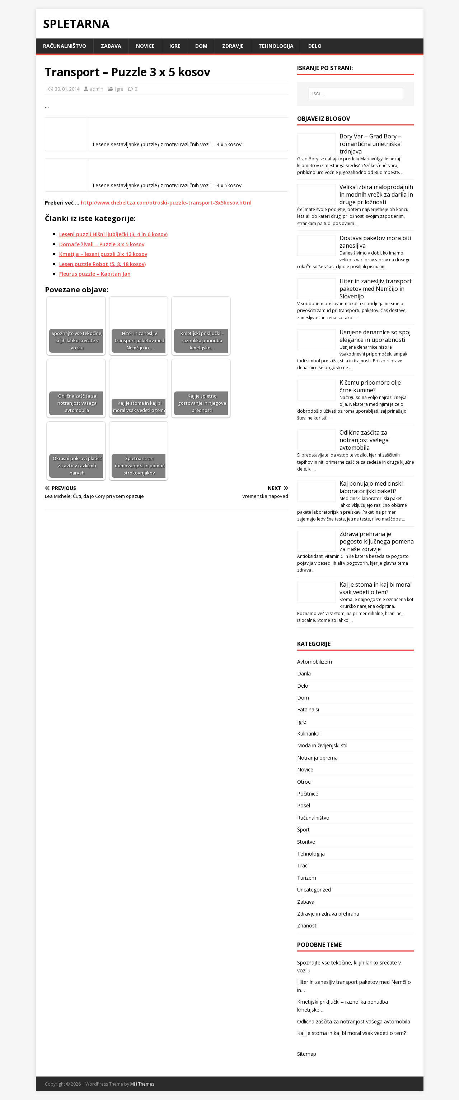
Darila (304, 673)
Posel (303, 805)
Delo (315, 45)
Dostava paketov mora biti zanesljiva (375, 241)
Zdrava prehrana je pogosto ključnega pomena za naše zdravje (376, 541)
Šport (303, 829)
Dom (201, 45)
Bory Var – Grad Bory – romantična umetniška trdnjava (370, 143)
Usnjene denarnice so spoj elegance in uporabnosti (375, 336)
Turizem (306, 877)
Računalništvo (64, 45)
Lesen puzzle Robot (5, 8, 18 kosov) (102, 264)
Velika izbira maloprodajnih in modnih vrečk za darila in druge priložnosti (376, 194)
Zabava (111, 45)
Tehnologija (276, 45)
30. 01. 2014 (67, 89)
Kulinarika (308, 733)
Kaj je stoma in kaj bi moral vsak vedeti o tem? (375, 588)
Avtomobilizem (314, 661)
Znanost (307, 925)
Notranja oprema (317, 757)
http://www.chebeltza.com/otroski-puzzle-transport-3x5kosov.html (166, 202)
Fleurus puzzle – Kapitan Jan (95, 273)
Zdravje (233, 45)
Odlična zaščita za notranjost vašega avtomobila (364, 440)
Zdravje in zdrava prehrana (328, 913)
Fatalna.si (308, 709)
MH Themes (142, 1084)
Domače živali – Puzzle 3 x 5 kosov (101, 244)
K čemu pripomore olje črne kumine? (370, 386)
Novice (145, 45)
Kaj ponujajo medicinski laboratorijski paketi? (371, 487)
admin (96, 89)
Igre (175, 45)
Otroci (304, 781)
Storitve (306, 841)
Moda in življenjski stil (322, 745)
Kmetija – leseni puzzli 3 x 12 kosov (103, 254)
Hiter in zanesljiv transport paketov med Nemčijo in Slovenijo (375, 288)
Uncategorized (314, 889)
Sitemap (306, 1053)
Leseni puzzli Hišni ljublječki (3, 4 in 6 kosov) (113, 234)
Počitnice (307, 793)
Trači (303, 865)
